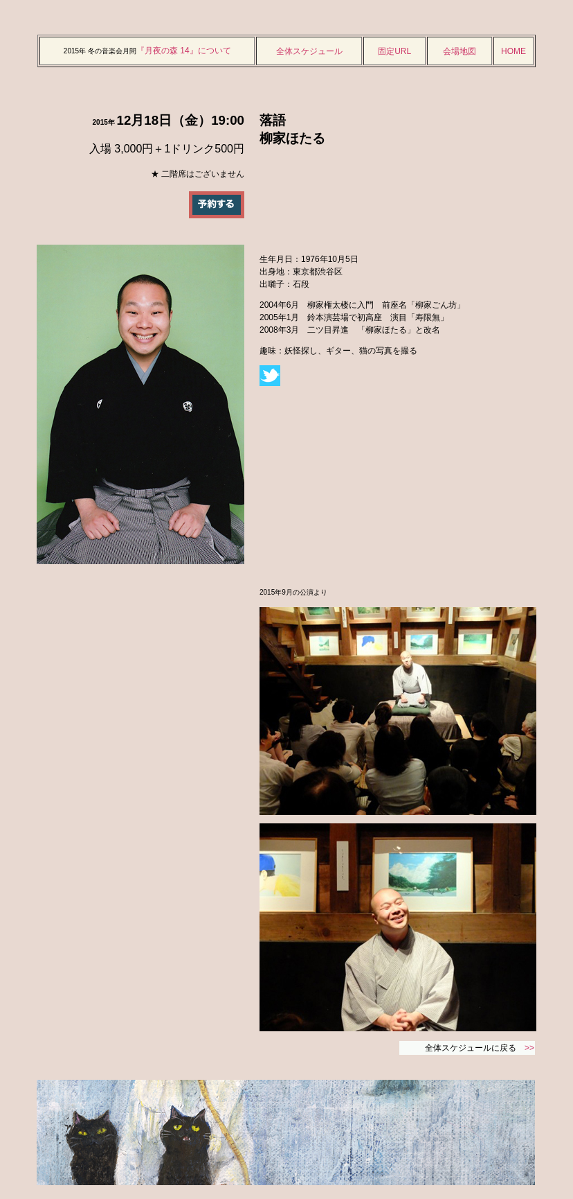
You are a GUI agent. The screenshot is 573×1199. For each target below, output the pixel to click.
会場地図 (459, 51)
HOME (513, 51)
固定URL (394, 51)
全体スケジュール (309, 51)
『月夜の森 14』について (183, 50)
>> (529, 1048)
